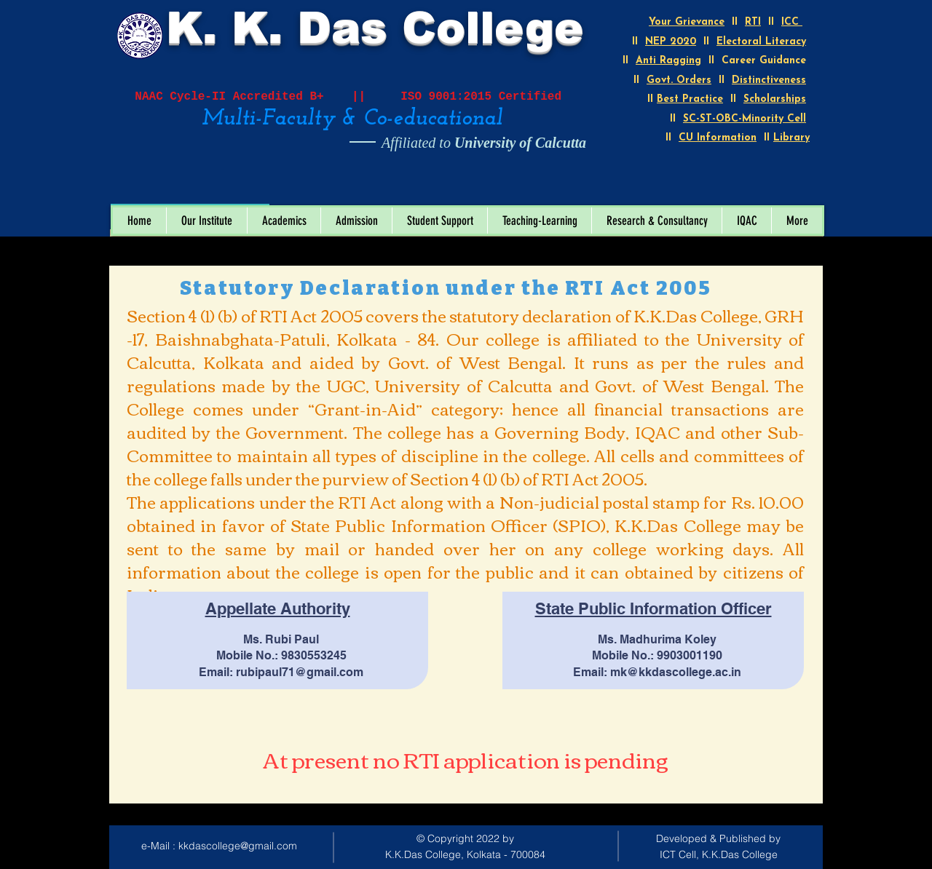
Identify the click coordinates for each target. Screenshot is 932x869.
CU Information (718, 137)
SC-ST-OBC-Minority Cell (744, 119)
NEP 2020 (670, 41)
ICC (791, 22)
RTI (753, 22)
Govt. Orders (679, 80)
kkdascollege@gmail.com (237, 845)
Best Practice (690, 99)
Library (791, 137)
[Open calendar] (248, 188)
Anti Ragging (668, 60)
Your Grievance (686, 22)
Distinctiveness (769, 80)
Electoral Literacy (761, 41)
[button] (206, 220)
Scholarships (774, 99)
